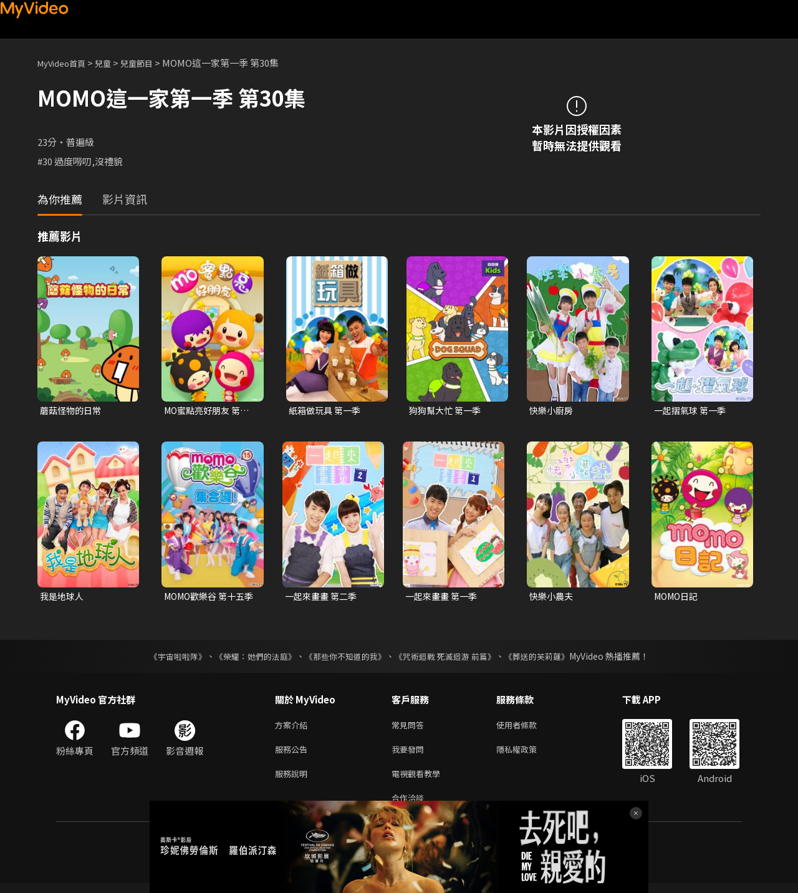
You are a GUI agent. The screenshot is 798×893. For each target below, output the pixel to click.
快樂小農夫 (552, 597)
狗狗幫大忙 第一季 (447, 410)
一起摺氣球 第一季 (692, 410)
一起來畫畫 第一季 (443, 597)
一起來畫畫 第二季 (323, 597)
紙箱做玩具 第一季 (327, 410)
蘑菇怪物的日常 (72, 410)
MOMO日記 (678, 597)
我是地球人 (63, 597)
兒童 (112, 62)
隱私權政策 (527, 754)
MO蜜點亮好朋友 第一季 (210, 411)
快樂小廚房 (552, 410)
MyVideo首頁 (65, 62)
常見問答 (410, 728)
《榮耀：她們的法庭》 (248, 658)
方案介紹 (293, 728)
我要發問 (410, 754)
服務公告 (293, 754)
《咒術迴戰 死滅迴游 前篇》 (451, 658)
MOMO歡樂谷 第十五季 (208, 598)
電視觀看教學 (420, 780)
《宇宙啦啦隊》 (165, 658)
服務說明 (293, 780)
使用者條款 (527, 728)
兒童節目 (150, 62)
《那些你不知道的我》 (344, 658)
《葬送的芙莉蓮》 (549, 658)
